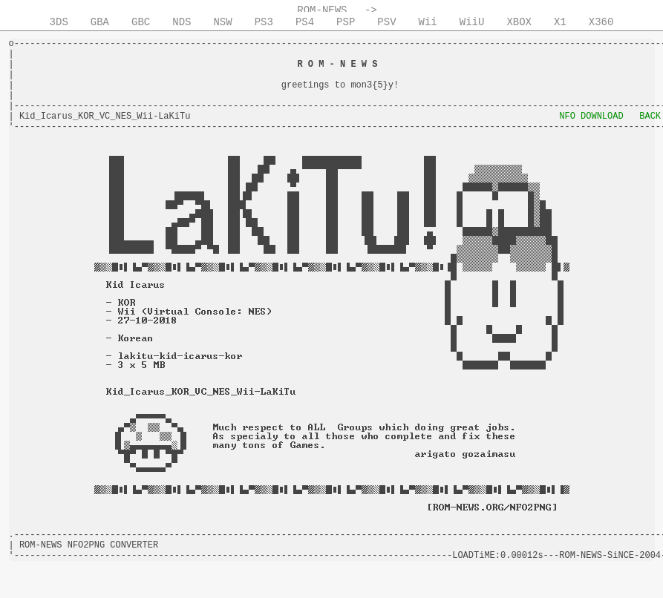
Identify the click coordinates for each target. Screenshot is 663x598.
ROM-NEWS (322, 10)
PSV (386, 22)
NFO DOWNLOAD (591, 116)
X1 (560, 22)
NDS (181, 22)
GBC (140, 22)
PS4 (304, 22)
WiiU (472, 22)
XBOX (519, 22)
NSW (222, 22)
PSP (345, 22)
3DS (59, 22)
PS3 (264, 22)
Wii (428, 22)
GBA (100, 22)
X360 (601, 22)
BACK (650, 116)
